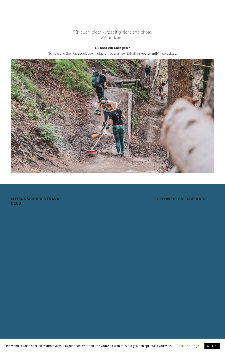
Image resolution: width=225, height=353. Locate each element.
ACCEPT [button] (212, 346)
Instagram (102, 53)
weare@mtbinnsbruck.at (158, 53)
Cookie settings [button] (188, 346)
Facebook (79, 53)
